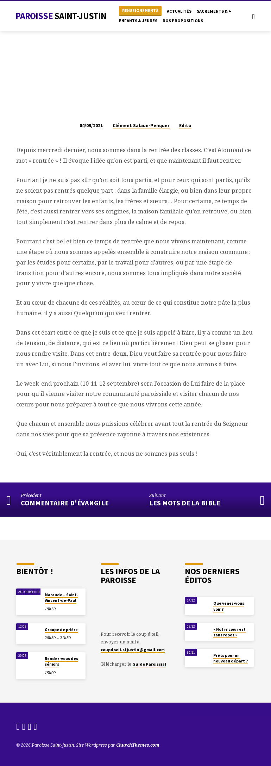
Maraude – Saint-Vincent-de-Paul (61, 597)
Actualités (179, 11)
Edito (185, 126)
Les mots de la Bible (184, 502)
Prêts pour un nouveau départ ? (230, 658)
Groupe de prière (61, 629)
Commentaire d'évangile (65, 502)
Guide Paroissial (149, 664)
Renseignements (140, 10)
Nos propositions (183, 20)
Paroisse (60, 15)
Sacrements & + (214, 11)
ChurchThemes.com (137, 745)
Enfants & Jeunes (138, 20)
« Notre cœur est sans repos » (229, 632)
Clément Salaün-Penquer (141, 126)
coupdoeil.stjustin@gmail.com (133, 649)
